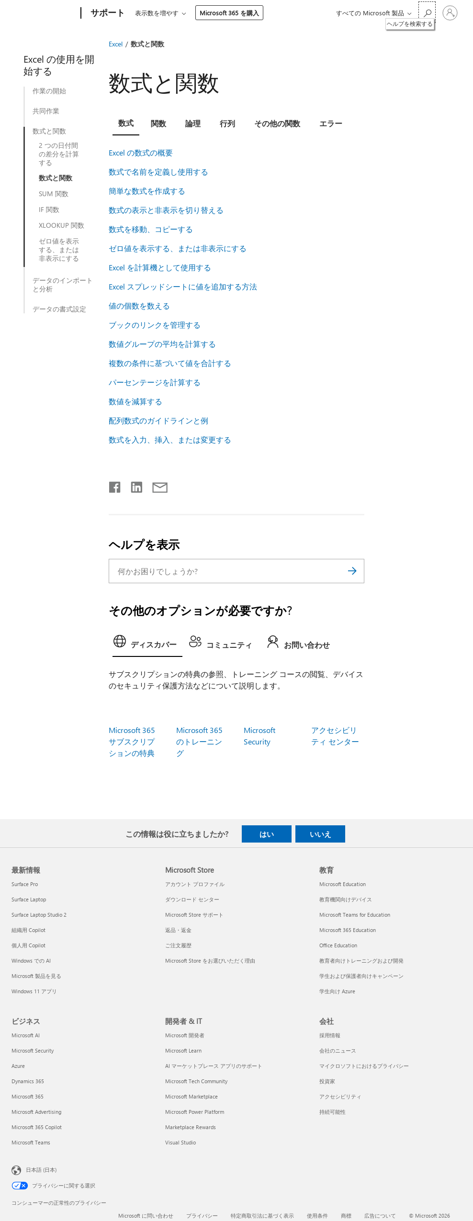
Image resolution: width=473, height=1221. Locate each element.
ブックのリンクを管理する (155, 325)
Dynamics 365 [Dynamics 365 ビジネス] (27, 1081)
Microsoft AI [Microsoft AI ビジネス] (25, 1035)
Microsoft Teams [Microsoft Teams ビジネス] (30, 1142)
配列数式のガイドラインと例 (158, 420)
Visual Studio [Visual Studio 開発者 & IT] (180, 1142)
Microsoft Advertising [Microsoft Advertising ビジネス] (36, 1111)
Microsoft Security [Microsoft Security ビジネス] (32, 1050)
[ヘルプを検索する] (427, 12)
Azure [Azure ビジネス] (18, 1065)
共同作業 (46, 111)
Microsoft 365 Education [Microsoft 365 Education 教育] (347, 929)
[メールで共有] (156, 485)
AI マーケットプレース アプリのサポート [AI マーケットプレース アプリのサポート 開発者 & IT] (213, 1065)
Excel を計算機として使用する (160, 267)
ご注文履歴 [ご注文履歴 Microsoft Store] (178, 945)
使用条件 (317, 1215)
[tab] (126, 124)
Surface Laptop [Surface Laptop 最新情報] (28, 899)
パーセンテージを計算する (155, 382)
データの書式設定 (59, 309)
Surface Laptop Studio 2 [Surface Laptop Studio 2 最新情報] (39, 914)
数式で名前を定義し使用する (158, 171)
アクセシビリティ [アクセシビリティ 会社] (340, 1096)
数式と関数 (49, 131)
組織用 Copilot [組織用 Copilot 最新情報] (28, 929)
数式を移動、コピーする (151, 229)
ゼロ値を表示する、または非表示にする (59, 250)
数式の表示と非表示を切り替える (167, 210)
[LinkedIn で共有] (133, 485)
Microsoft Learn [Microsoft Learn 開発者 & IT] (183, 1050)
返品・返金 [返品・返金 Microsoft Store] (178, 929)
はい (266, 834)
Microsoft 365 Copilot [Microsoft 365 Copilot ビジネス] (36, 1127)
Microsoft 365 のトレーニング (199, 741)
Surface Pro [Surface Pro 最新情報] (24, 884)
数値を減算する (135, 401)
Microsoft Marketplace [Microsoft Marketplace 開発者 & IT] (191, 1096)
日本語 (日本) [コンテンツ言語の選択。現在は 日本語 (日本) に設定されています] (41, 1169)
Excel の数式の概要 (141, 152)
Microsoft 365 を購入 (229, 13)
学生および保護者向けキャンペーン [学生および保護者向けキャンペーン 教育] (361, 975)
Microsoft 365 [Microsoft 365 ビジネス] (27, 1096)
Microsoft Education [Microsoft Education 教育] (342, 884)
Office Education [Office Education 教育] (338, 945)
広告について (380, 1215)
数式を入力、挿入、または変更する (170, 439)
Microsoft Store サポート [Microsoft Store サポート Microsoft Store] (194, 914)
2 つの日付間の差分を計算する (59, 154)
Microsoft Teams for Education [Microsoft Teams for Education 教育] (354, 914)
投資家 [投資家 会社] (327, 1081)
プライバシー (202, 1215)
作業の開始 (49, 91)
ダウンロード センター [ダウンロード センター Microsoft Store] (192, 899)
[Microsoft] (44, 13)
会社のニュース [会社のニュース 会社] (337, 1050)
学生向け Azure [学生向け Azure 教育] (337, 991)
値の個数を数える (139, 305)
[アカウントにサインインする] (450, 12)
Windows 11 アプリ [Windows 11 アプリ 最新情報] (34, 991)
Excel (116, 43)
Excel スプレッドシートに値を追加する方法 (183, 286)
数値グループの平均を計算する (162, 344)
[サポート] (107, 13)
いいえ (320, 834)
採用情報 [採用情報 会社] (329, 1035)
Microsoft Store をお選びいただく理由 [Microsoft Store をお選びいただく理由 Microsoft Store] (210, 960)
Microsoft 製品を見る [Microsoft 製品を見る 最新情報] (36, 975)
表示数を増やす (157, 13)
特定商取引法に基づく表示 (262, 1215)
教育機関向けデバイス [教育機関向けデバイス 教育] (345, 899)
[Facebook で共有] (115, 485)
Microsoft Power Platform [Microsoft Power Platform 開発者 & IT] (194, 1111)
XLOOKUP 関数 (61, 225)
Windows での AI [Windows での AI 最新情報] (31, 960)
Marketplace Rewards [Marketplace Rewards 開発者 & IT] (190, 1127)
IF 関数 (49, 209)
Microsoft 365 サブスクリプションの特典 (132, 741)
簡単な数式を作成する (147, 191)
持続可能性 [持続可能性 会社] (332, 1111)
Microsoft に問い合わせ (145, 1215)
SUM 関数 (53, 193)
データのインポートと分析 (63, 284)
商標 (346, 1215)
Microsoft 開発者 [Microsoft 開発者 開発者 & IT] (184, 1035)
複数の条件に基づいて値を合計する (170, 363)
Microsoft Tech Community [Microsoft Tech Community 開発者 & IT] (196, 1081)
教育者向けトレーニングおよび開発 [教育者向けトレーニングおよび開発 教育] (361, 960)
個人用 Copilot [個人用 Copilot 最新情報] (28, 945)
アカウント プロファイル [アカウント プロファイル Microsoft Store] (195, 884)
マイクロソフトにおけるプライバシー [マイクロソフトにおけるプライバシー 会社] (364, 1065)
